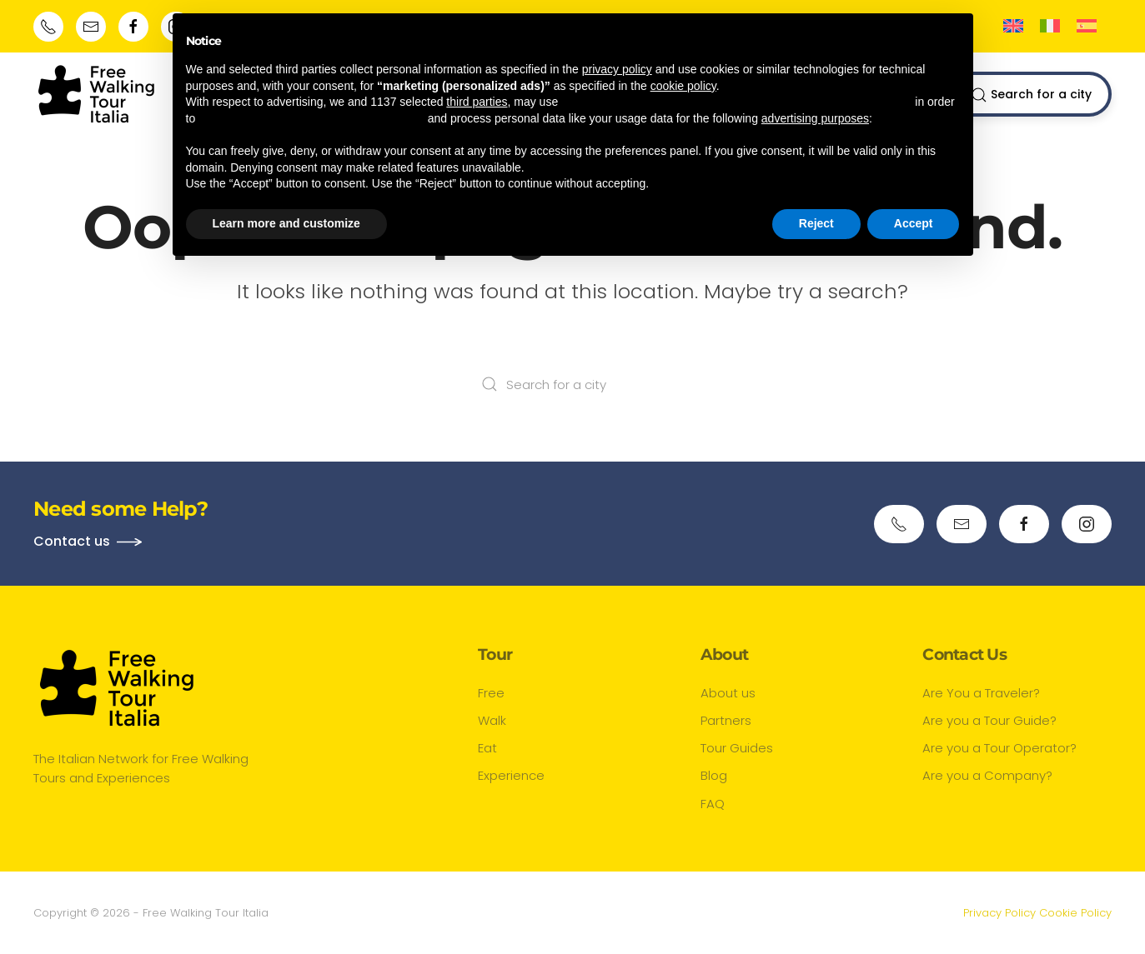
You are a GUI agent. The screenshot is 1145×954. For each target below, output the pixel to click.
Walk (492, 720)
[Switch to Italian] (1050, 26)
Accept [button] (913, 223)
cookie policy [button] (683, 85)
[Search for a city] (573, 384)
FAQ (713, 803)
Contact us (71, 541)
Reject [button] (816, 223)
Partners (726, 720)
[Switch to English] (1013, 26)
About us (728, 693)
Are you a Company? (987, 775)
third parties (476, 101)
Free (491, 693)
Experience (511, 775)
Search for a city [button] (1031, 94)
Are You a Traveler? (981, 693)
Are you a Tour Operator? (999, 748)
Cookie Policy (1075, 913)
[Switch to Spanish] (1086, 26)
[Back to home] (96, 94)
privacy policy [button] (617, 69)
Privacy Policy (999, 913)
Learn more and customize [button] (286, 223)
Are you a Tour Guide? (989, 720)
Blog (714, 775)
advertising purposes (815, 118)
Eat (487, 748)
